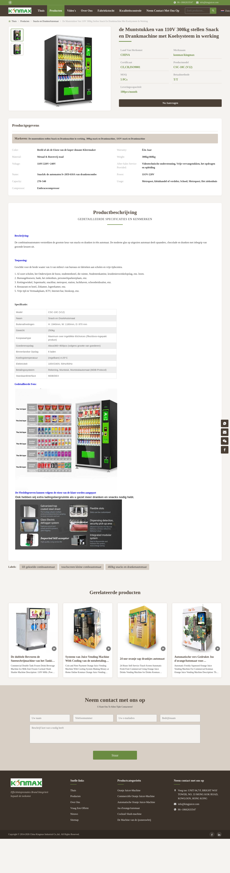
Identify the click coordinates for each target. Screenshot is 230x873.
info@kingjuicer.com (209, 2)
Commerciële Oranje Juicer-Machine (136, 796)
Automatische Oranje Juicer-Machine (136, 802)
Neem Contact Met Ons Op (163, 10)
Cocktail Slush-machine (130, 814)
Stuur (115, 755)
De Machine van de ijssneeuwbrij (134, 820)
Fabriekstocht (106, 10)
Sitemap (74, 820)
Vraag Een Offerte (79, 808)
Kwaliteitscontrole (130, 10)
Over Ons (87, 10)
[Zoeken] (213, 11)
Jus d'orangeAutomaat (129, 808)
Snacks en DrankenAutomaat (46, 21)
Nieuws (74, 814)
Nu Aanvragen (170, 103)
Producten (56, 10)
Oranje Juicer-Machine (129, 790)
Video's (71, 10)
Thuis (41, 10)
